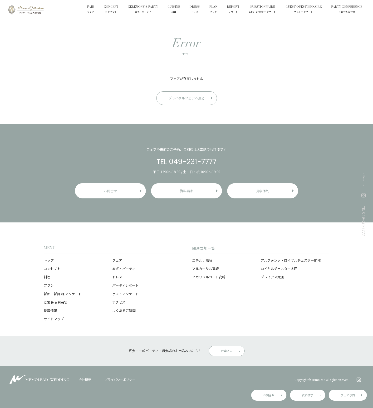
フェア (117, 260)
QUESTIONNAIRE (262, 9)
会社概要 (85, 379)
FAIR (90, 9)
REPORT (233, 9)
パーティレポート (125, 285)
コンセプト (52, 268)
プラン (49, 285)
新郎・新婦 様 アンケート (63, 293)
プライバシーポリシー (119, 379)
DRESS (195, 9)
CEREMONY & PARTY (143, 9)
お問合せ (269, 395)
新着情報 (50, 310)
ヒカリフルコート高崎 (209, 277)
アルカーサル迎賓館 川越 (25, 10)
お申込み (226, 351)
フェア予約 (348, 395)
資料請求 (307, 395)
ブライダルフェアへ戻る (186, 98)
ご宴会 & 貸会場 (56, 302)
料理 (47, 277)
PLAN (213, 9)
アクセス (118, 302)
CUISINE (173, 9)
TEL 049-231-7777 (186, 162)
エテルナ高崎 (202, 260)
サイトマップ (54, 318)
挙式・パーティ (123, 268)
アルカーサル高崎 (205, 268)
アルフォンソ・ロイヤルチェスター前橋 (291, 260)
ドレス (117, 277)
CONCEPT (111, 9)
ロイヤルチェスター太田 (279, 268)
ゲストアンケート (125, 293)
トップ (49, 260)
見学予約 (262, 190)
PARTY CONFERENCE (346, 9)
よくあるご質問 (124, 310)
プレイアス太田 (272, 277)
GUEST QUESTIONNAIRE (303, 9)
